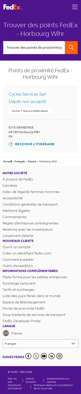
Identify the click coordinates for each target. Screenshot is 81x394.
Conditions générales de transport (30, 204)
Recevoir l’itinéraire (32, 144)
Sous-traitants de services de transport (34, 314)
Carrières (10, 185)
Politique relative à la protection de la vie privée (53, 386)
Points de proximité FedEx (24, 308)
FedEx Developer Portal (22, 320)
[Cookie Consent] (33, 380)
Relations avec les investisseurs (28, 229)
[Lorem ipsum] (40, 343)
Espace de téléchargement (24, 302)
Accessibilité (13, 198)
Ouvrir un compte (17, 246)
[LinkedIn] (52, 356)
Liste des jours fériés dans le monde (31, 295)
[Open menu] (75, 7)
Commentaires (15, 216)
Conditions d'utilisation (15, 386)
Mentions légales (16, 210)
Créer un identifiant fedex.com (27, 253)
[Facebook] (28, 356)
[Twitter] (36, 356)
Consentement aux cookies (58, 380)
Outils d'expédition (18, 265)
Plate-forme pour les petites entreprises (35, 277)
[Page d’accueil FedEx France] (12, 7)
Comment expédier (18, 259)
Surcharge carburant (19, 283)
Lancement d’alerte (18, 235)
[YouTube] (44, 356)
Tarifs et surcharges (18, 289)
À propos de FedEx (18, 179)
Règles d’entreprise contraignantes (30, 223)
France (12, 333)
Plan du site (12, 380)
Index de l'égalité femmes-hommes (31, 191)
